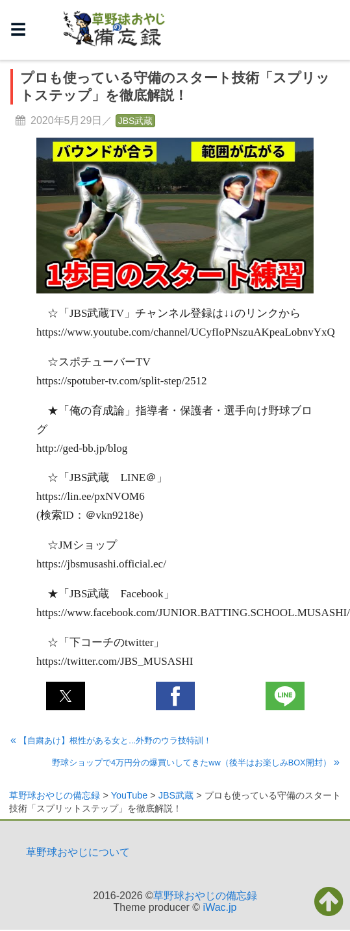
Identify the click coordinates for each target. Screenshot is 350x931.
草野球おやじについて (78, 852)
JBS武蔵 (135, 121)
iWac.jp (220, 907)
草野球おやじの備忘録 (205, 895)
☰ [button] (18, 29)
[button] (65, 696)
